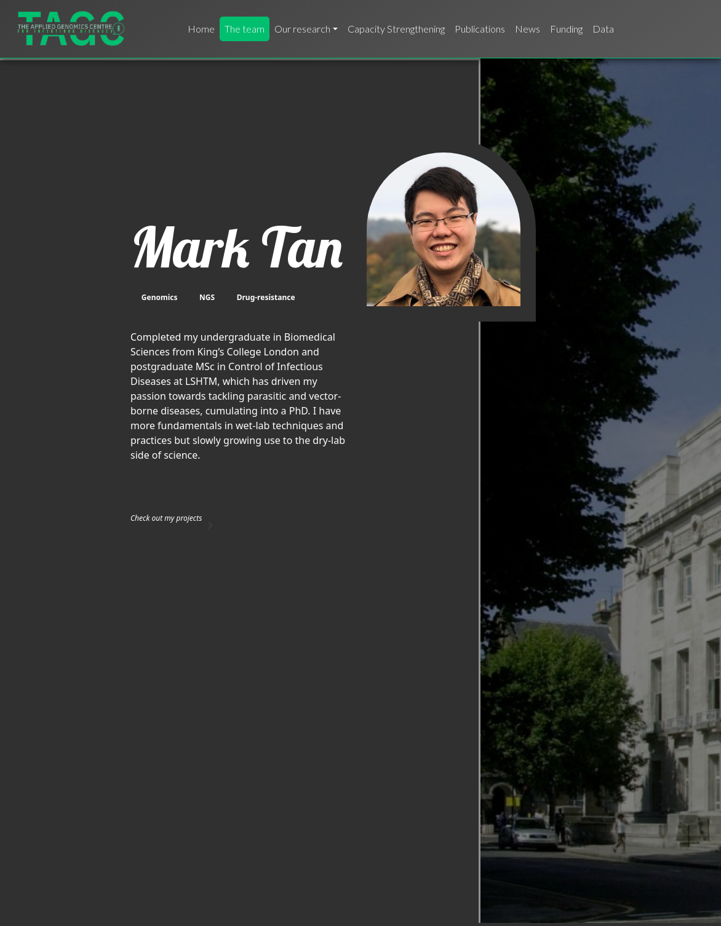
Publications (480, 28)
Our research (302, 28)
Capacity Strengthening (396, 28)
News (527, 28)
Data (603, 28)
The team (245, 28)
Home (201, 28)
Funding (566, 28)
